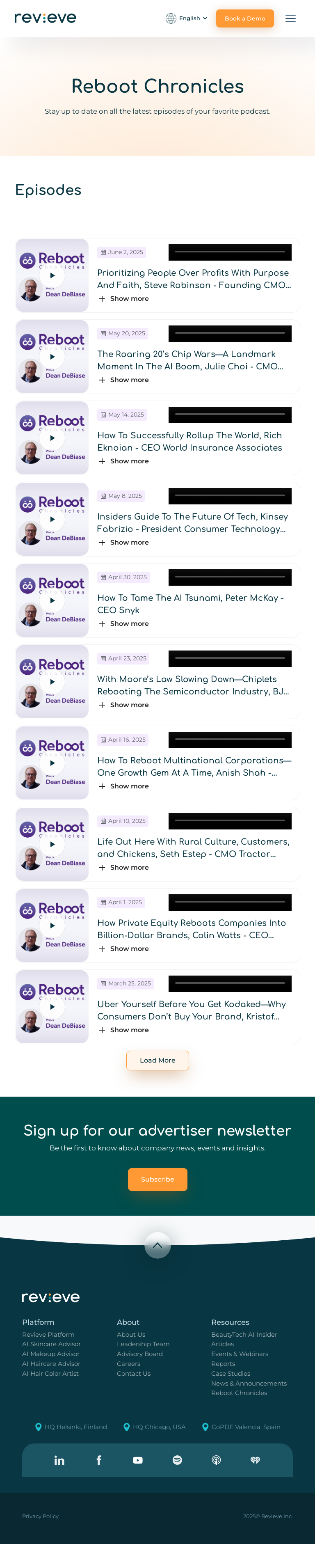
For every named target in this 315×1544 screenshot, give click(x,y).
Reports (223, 1364)
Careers (128, 1364)
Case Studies (230, 1373)
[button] (187, 18)
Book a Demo (245, 18)
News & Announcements (249, 1383)
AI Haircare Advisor (51, 1364)
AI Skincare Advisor (51, 1344)
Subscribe (157, 1179)
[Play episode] (52, 275)
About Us (131, 1334)
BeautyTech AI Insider (244, 1334)
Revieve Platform (48, 1334)
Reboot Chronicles (239, 1393)
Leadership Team (143, 1344)
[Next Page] (157, 1060)
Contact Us (134, 1373)
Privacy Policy (40, 1516)
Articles (222, 1344)
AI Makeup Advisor (51, 1354)
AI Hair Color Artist (50, 1373)
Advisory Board (140, 1354)
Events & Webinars (239, 1354)
